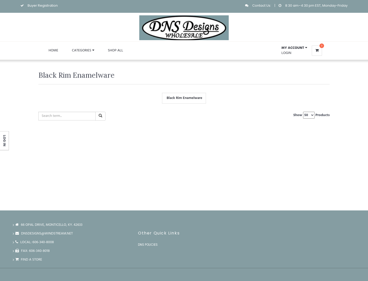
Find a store (28, 260)
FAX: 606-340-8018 (32, 251)
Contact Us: (261, 5)
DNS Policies (148, 244)
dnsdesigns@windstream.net (44, 234)
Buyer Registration (43, 5)
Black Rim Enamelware (184, 98)
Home (53, 50)
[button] (294, 48)
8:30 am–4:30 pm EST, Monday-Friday (316, 5)
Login (286, 53)
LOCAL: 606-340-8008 (34, 242)
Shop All (115, 50)
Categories (83, 50)
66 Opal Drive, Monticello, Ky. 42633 (49, 225)
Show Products (311, 115)
